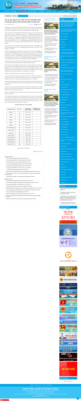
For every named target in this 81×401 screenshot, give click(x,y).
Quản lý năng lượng (65, 129)
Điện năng (63, 102)
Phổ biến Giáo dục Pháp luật (66, 74)
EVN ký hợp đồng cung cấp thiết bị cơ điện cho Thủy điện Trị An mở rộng (20, 189)
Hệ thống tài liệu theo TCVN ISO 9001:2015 (67, 113)
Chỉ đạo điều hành (64, 87)
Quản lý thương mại (65, 92)
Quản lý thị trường (64, 134)
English (73, 0)
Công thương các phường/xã (66, 49)
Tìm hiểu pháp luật (64, 65)
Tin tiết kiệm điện (64, 126)
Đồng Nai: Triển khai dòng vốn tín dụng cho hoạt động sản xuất (18, 198)
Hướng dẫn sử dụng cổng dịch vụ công (67, 57)
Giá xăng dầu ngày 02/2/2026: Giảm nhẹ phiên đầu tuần (17, 180)
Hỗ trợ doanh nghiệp (65, 124)
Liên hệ (43, 385)
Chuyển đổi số (61, 11)
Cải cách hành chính (65, 34)
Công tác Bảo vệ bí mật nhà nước (67, 169)
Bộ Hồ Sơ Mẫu (64, 44)
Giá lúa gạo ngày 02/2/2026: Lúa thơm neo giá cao (16, 167)
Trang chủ (6, 11)
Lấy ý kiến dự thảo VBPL (65, 143)
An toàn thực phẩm (64, 97)
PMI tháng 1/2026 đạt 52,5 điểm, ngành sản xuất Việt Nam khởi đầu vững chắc (21, 188)
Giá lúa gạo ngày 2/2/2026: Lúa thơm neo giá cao (15, 184)
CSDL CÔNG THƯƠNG (32, 11)
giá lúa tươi (35, 65)
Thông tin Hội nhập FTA (65, 110)
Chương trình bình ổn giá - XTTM (67, 89)
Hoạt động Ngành (64, 99)
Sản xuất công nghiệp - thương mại (68, 137)
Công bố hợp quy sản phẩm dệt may (68, 67)
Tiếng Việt (69, 0)
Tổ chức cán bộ (64, 119)
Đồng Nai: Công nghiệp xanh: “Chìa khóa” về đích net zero (17, 193)
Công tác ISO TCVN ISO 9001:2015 (68, 62)
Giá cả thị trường (64, 132)
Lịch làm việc (63, 172)
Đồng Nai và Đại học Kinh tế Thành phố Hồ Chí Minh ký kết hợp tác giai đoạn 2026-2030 (23, 195)
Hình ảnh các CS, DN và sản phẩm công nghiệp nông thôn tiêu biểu (68, 53)
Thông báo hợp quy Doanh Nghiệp (67, 159)
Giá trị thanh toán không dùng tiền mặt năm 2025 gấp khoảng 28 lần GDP (20, 171)
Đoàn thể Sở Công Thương (66, 79)
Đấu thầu (62, 164)
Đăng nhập (49, 385)
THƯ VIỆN (49, 11)
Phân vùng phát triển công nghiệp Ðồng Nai (14, 191)
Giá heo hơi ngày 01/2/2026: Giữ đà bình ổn (14, 158)
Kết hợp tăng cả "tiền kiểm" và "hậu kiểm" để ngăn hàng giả (18, 176)
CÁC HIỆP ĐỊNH (70, 11)
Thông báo (63, 182)
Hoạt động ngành (64, 39)
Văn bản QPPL (42, 11)
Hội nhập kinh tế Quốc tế (65, 94)
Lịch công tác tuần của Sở (66, 156)
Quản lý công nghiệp (65, 84)
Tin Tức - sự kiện (22, 11)
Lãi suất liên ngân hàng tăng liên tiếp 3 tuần (14, 169)
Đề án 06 (54, 11)
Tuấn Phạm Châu (39, 151)
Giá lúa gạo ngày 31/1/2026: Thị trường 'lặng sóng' (16, 160)
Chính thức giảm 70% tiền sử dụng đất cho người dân (16, 186)
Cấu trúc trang (38, 385)
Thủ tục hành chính (64, 36)
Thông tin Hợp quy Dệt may (66, 154)
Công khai (63, 41)
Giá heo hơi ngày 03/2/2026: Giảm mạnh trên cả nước (16, 163)
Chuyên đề (63, 47)
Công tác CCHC (64, 166)
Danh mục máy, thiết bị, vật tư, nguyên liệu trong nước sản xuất (67, 71)
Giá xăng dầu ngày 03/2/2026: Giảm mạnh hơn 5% (16, 165)
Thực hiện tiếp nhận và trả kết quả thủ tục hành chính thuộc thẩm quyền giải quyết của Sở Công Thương (68, 30)
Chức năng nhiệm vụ (65, 121)
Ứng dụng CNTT (64, 151)
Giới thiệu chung (64, 179)
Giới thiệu (13, 11)
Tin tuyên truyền (64, 107)
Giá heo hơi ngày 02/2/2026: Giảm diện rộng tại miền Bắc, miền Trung (19, 182)
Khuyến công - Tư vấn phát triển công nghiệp (68, 140)
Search (62, 76)
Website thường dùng (68, 381)
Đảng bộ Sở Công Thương (66, 105)
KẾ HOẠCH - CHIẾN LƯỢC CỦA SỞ (68, 59)
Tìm (75, 19)
